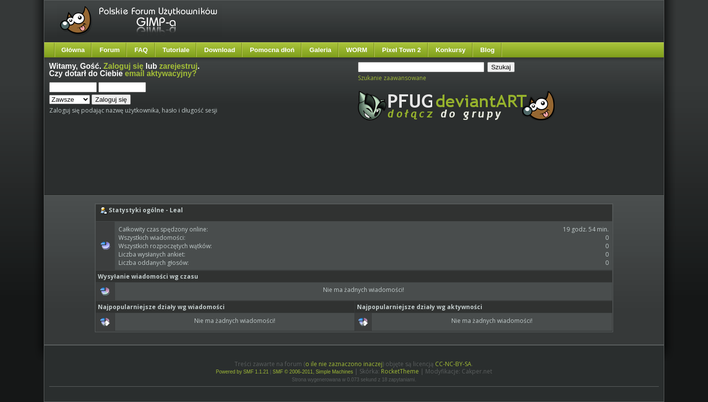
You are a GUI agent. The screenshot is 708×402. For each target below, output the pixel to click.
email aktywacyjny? (161, 73)
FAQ (141, 50)
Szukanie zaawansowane (392, 78)
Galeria (320, 50)
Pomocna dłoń (272, 50)
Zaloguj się (123, 66)
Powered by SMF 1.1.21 (242, 371)
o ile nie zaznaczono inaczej (344, 364)
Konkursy (451, 50)
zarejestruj (178, 66)
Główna (73, 50)
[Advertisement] (233, 166)
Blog (487, 50)
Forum (109, 50)
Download (219, 50)
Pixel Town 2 (401, 50)
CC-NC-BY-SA (453, 364)
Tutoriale (176, 50)
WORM (356, 50)
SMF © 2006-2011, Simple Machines (313, 371)
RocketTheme (400, 371)
